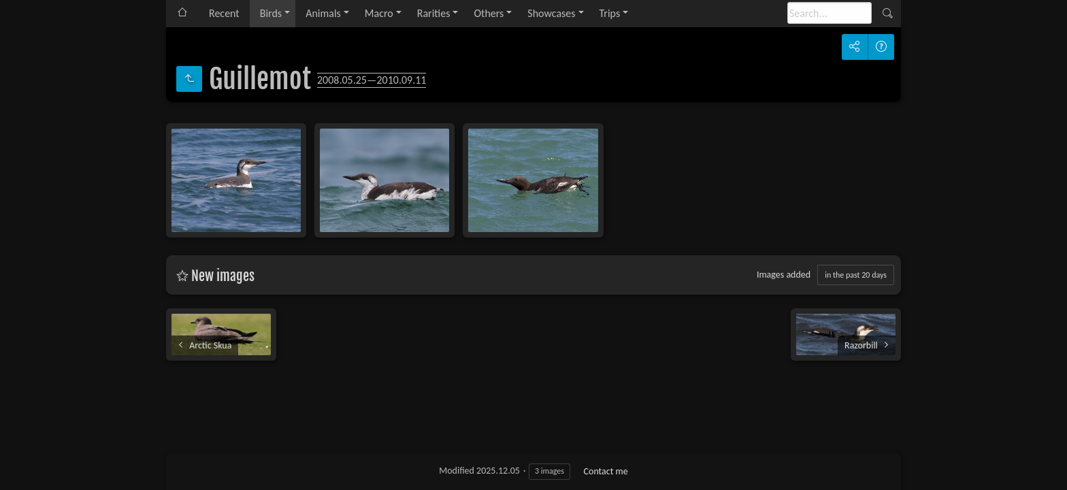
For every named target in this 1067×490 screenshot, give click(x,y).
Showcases (551, 13)
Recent (224, 13)
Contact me (606, 471)
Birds (271, 13)
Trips (610, 13)
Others (489, 13)
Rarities (433, 13)
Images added (783, 274)
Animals (323, 13)
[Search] (829, 13)
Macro (379, 13)
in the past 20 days (856, 275)
